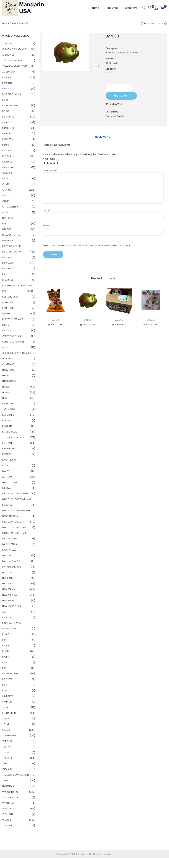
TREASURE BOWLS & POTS (15, 774)
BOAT (5, 99)
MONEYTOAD (9, 549)
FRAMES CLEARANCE (12, 319)
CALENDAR (7, 167)
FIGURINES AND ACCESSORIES (17, 285)
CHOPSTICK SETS (15, 437)
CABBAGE (7, 161)
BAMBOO (7, 83)
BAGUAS (6, 77)
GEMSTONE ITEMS (11, 336)
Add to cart (121, 95)
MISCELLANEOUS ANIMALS (15, 493)
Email (47, 225)
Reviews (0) (103, 137)
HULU (5, 398)
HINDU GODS (9, 381)
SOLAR (5, 724)
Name (47, 210)
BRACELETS (8, 128)
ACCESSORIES (9, 71)
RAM (4, 662)
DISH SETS (7, 218)
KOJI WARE (8, 443)
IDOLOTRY (7, 403)
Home (5, 23)
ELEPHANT (7, 257)
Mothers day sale (11, 566)
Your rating (50, 158)
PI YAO (5, 634)
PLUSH (5, 651)
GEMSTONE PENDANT (13, 341)
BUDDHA (6, 156)
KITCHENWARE (9, 431)
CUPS (5, 212)
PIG (4, 639)
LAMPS (5, 471)
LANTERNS (7, 476)
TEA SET (6, 752)
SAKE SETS (7, 696)
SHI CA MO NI (9, 713)
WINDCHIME (8, 803)
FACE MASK (8, 268)
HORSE (5, 386)
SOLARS (6, 729)
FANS (5, 274)
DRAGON (7, 229)
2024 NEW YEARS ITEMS (14, 66)
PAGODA (7, 617)
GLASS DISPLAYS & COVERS (16, 353)
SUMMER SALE (9, 735)
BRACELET (7, 122)
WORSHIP (7, 819)
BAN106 (87, 319)
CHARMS (6, 189)
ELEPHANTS (8, 263)
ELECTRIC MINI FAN (11, 246)
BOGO (5, 111)
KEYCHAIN (7, 420)
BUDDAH (6, 150)
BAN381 (55, 319)
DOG (5, 223)
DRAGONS (7, 240)
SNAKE (5, 718)
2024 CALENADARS (12, 60)
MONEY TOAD (9, 538)
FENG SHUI (7, 279)
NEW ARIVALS (9, 583)
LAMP (5, 465)
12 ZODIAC (7, 43)
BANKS (15, 23)
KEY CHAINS (8, 414)
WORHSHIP (7, 814)
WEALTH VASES (10, 797)
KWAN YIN (7, 454)
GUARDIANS (8, 364)
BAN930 (151, 319)
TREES (5, 780)
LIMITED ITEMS (9, 482)
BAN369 (119, 319)
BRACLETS (7, 139)
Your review (50, 170)
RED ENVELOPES (10, 673)
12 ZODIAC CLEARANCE (14, 49)
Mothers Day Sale (11, 561)
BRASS (5, 144)
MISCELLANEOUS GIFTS (14, 521)
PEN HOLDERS (9, 628)
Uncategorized (10, 791)
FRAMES (6, 313)
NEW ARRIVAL (9, 589)
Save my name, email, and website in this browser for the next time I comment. (87, 245)
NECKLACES (8, 578)
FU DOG (6, 330)
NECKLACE (7, 572)
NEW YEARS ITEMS (11, 606)
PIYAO (5, 645)
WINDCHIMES (9, 808)
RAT (4, 668)
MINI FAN (6, 488)
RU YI (5, 684)
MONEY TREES (9, 544)
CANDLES (7, 173)
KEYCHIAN (7, 426)
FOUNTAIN (7, 302)
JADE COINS (8, 409)
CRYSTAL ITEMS (10, 206)
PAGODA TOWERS (11, 623)
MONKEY (6, 555)
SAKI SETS (7, 701)
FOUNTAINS (8, 308)
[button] (115, 104)
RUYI (4, 690)
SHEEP (5, 707)
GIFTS (5, 347)
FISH (4, 291)
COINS (5, 201)
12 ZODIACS (8, 54)
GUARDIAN (7, 358)
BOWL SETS (8, 116)
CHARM (6, 184)
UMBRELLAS (8, 786)
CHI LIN (5, 195)
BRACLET (6, 133)
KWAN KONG (8, 448)
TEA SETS (7, 758)
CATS (5, 178)
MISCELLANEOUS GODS (14, 527)
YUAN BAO (7, 825)
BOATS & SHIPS (10, 105)
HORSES (6, 392)
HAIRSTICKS (8, 369)
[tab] (103, 137)
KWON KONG (9, 459)
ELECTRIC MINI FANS (12, 251)
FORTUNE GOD (10, 296)
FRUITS (5, 324)
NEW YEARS (8, 600)
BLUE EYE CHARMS (11, 94)
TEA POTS (7, 746)
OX (4, 611)
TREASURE (7, 769)
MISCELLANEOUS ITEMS (14, 533)
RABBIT (5, 656)
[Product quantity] (119, 88)
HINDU (5, 375)
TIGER (5, 763)
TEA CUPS (7, 741)
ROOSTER (7, 679)
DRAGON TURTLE (11, 234)
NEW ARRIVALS (9, 594)
